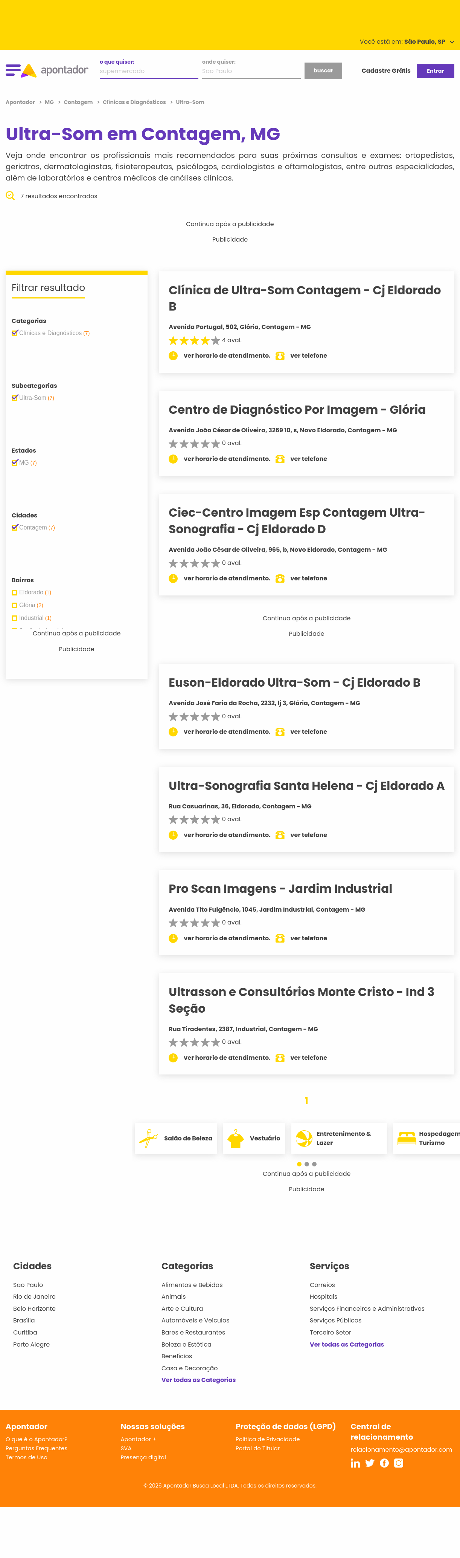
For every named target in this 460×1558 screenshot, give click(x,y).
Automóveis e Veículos (195, 1337)
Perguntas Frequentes (36, 1464)
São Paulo (28, 1301)
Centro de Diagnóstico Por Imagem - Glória (306, 409)
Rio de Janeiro (34, 1313)
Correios (322, 1301)
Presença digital (143, 1473)
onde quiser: (219, 61)
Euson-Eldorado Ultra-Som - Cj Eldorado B (304, 682)
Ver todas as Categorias (198, 1396)
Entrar (435, 71)
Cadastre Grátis (386, 70)
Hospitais (323, 1313)
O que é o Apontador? (36, 1455)
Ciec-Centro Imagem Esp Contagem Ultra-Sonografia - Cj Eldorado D (306, 520)
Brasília (24, 1337)
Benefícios (176, 1372)
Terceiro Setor (330, 1348)
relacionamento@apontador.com (401, 1466)
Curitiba (25, 1348)
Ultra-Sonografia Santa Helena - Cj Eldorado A (310, 793)
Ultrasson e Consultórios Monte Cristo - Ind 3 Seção (311, 1016)
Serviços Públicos (335, 1337)
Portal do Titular (258, 1464)
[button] (303, 1180)
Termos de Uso (26, 1473)
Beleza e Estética (186, 1360)
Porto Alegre (31, 1360)
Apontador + (139, 1455)
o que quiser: (117, 61)
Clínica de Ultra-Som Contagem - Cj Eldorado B (286, 298)
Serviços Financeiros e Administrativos (367, 1325)
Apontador (21, 102)
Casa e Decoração (189, 1384)
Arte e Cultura (182, 1325)
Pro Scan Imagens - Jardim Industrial (290, 905)
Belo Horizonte (34, 1325)
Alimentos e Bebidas (192, 1301)
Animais (173, 1313)
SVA (126, 1464)
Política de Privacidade (268, 1455)
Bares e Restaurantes (193, 1348)
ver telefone (318, 355)
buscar (323, 70)
